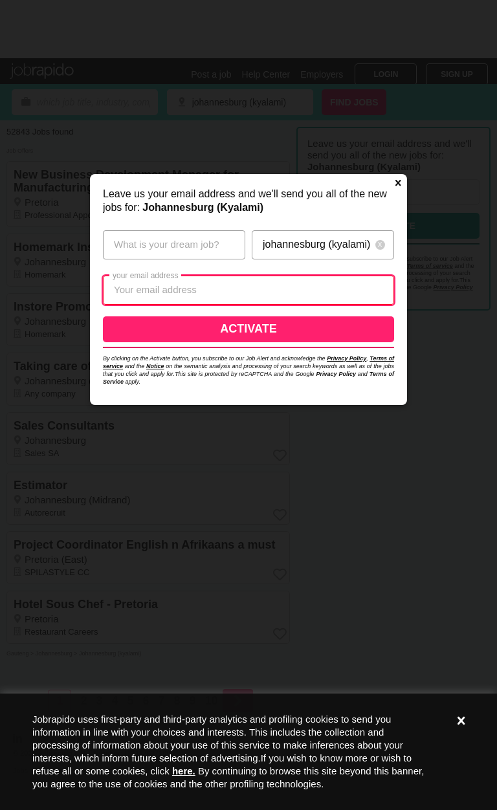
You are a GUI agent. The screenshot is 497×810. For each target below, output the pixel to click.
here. (183, 770)
